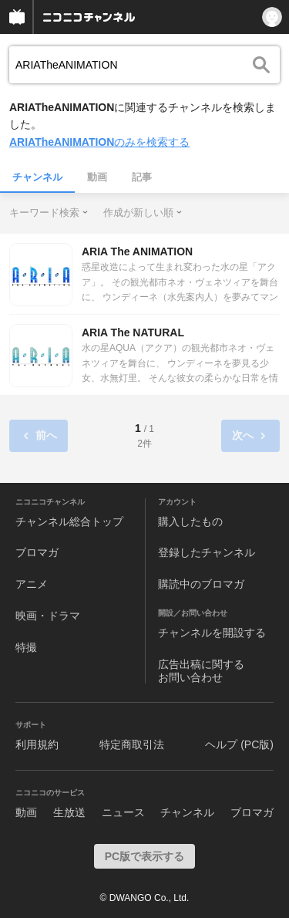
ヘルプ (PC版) (239, 744)
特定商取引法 (131, 744)
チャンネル (37, 177)
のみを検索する (99, 142)
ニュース (123, 812)
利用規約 (37, 744)
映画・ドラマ (47, 615)
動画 (97, 177)
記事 (142, 177)
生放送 (69, 812)
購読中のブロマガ (201, 584)
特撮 (26, 647)
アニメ (31, 584)
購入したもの (190, 521)
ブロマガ (37, 552)
